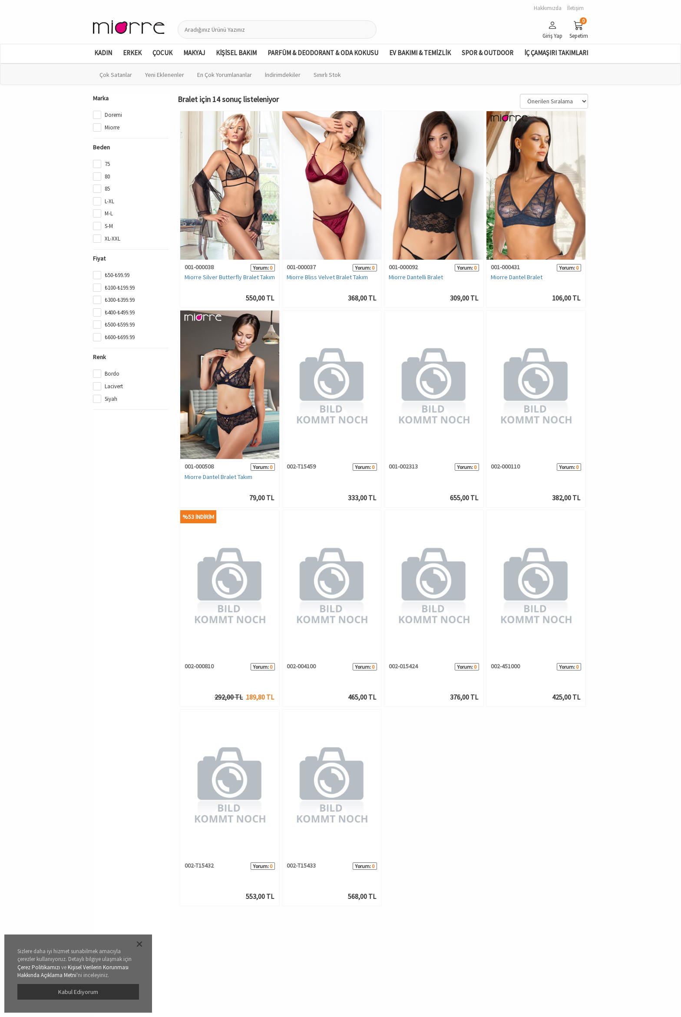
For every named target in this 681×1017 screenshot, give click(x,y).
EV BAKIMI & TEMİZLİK (420, 53)
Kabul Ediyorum (78, 992)
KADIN (103, 53)
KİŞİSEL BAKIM (236, 53)
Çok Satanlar (115, 75)
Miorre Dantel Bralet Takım (218, 477)
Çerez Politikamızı (38, 967)
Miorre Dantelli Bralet (416, 277)
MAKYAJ (194, 53)
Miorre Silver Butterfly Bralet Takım (230, 277)
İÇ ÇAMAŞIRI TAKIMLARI (556, 53)
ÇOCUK (162, 53)
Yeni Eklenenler (164, 75)
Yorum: (261, 268)
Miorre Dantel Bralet (516, 277)
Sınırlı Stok (327, 75)
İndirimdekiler (283, 75)
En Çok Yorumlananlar (224, 75)
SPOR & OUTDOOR (487, 53)
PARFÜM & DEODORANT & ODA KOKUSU (323, 53)
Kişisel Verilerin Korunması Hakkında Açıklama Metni (73, 971)
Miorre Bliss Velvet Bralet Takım (327, 277)
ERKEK (132, 53)
